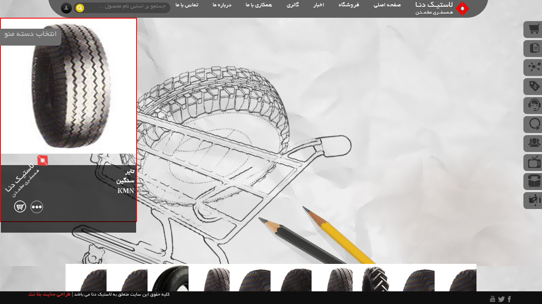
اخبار (318, 5)
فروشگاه (349, 5)
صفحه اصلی (387, 5)
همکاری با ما (259, 5)
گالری (293, 5)
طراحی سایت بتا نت (49, 295)
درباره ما (222, 5)
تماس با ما (186, 5)
